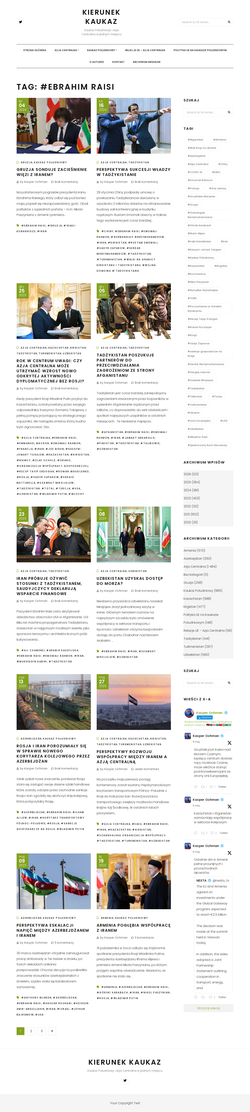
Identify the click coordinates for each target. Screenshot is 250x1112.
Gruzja (27, 162)
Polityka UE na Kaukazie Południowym (200, 50)
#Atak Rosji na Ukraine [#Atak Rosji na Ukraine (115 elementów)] (202, 148)
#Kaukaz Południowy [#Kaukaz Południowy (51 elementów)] (201, 258)
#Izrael (63, 1009)
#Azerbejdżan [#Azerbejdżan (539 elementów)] (197, 156)
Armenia (107, 918)
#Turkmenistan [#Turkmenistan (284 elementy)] (197, 405)
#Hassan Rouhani (57, 1003)
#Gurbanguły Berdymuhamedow (137, 237)
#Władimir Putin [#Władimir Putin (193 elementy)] (198, 437)
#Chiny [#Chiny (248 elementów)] (223, 164)
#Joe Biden (55, 449)
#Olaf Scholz (44, 460)
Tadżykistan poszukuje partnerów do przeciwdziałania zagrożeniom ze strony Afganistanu (126, 365)
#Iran (42, 231)
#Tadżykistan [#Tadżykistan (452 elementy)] (196, 388)
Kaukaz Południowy (101, 50)
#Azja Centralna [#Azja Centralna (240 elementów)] (198, 164)
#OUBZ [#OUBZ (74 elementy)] (192, 298)
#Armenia (109, 987)
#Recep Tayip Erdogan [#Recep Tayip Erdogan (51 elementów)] (203, 319)
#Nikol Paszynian (155, 992)
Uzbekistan (72, 353)
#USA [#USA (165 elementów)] (223, 421)
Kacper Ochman (206, 736)
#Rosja (23, 477)
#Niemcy (24, 460)
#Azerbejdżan (33, 812)
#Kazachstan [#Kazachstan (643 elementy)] (196, 266)
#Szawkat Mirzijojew (55, 482)
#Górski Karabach (112, 992)
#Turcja (63, 488)
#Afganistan (112, 432)
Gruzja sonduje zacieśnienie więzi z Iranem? (52, 172)
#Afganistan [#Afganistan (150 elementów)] (195, 140)
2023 (187, 498)
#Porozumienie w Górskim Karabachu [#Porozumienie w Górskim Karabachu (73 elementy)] (204, 309)
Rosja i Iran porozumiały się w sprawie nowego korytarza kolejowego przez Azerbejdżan (53, 753)
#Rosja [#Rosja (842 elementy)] (192, 335)
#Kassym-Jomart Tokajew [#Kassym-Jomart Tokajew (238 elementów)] (204, 250)
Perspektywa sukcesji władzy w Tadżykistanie (134, 172)
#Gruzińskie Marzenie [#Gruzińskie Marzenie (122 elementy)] (201, 196)
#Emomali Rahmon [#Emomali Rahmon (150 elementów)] (200, 180)
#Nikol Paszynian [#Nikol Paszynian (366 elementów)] (198, 282)
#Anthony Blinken (36, 997)
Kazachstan (58, 347)
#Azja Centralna (35, 437)
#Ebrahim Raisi (33, 225)
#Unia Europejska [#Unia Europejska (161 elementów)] (199, 421)
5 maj (196, 805)
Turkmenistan (50, 353)
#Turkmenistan (109, 259)
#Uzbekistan (27, 494)
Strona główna (34, 50)
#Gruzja (54, 225)
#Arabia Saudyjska (62, 650)
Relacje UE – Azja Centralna (145, 50)
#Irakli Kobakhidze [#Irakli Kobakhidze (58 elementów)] (199, 241)
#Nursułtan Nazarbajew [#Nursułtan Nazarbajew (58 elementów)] (203, 290)
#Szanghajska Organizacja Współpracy (131, 835)
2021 (187, 514)
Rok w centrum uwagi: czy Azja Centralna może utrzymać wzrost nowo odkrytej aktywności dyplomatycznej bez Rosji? (51, 371)
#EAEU (137, 824)
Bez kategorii (193, 574)
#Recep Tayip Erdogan (35, 471)
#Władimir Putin (53, 494)
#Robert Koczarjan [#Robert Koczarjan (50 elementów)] (200, 327)
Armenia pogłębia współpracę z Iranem (134, 928)
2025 (187, 482)
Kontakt (118, 62)
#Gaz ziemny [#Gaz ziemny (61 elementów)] (217, 188)
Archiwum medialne (147, 62)
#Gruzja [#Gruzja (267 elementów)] (193, 205)
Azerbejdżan (31, 738)
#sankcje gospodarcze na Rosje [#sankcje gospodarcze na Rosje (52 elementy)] (205, 354)
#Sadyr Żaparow (111, 248)
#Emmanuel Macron (33, 443)
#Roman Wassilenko (72, 471)
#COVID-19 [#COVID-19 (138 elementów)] (195, 172)
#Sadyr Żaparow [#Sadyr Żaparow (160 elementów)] (199, 343)
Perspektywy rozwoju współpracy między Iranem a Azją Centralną (132, 757)
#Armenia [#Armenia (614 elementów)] (219, 140)
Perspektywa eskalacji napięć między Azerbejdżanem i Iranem (53, 930)
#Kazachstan (57, 454)
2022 (187, 506)
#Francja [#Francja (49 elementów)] (193, 188)
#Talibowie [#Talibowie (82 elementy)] (195, 396)
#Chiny (107, 231)
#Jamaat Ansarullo (138, 437)
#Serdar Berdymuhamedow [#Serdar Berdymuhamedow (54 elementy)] (206, 364)
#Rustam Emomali (143, 242)
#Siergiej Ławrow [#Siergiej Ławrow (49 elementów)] (199, 372)
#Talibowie (150, 443)
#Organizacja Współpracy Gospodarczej (52, 466)
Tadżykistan (139, 162)
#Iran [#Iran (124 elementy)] (224, 241)
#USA (76, 488)
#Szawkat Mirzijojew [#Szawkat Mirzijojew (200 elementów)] (200, 380)
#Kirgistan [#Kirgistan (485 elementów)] (220, 266)
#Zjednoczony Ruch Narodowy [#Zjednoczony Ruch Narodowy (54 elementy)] (207, 445)
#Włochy (76, 494)
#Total (48, 488)
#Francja (25, 449)
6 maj (196, 741)
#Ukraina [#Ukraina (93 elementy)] (193, 413)
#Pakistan (105, 443)
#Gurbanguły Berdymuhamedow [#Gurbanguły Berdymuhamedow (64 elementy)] (200, 215)
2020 (187, 522)
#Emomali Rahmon (66, 443)
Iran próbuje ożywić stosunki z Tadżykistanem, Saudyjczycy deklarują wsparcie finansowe (49, 586)
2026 (187, 474)
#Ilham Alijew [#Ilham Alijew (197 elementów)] (196, 233)
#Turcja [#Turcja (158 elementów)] (217, 396)
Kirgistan (78, 347)
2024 (187, 490)
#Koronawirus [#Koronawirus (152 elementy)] (197, 274)
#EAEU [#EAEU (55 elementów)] (216, 172)
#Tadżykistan (139, 253)
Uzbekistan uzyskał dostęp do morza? (130, 581)
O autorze (96, 62)
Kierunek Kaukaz (101, 16)
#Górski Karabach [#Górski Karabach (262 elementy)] (199, 225)
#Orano (64, 460)
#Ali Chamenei (33, 650)
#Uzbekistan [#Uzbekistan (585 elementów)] (196, 429)
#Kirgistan (117, 242)
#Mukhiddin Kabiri (32, 661)
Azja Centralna (65, 50)
